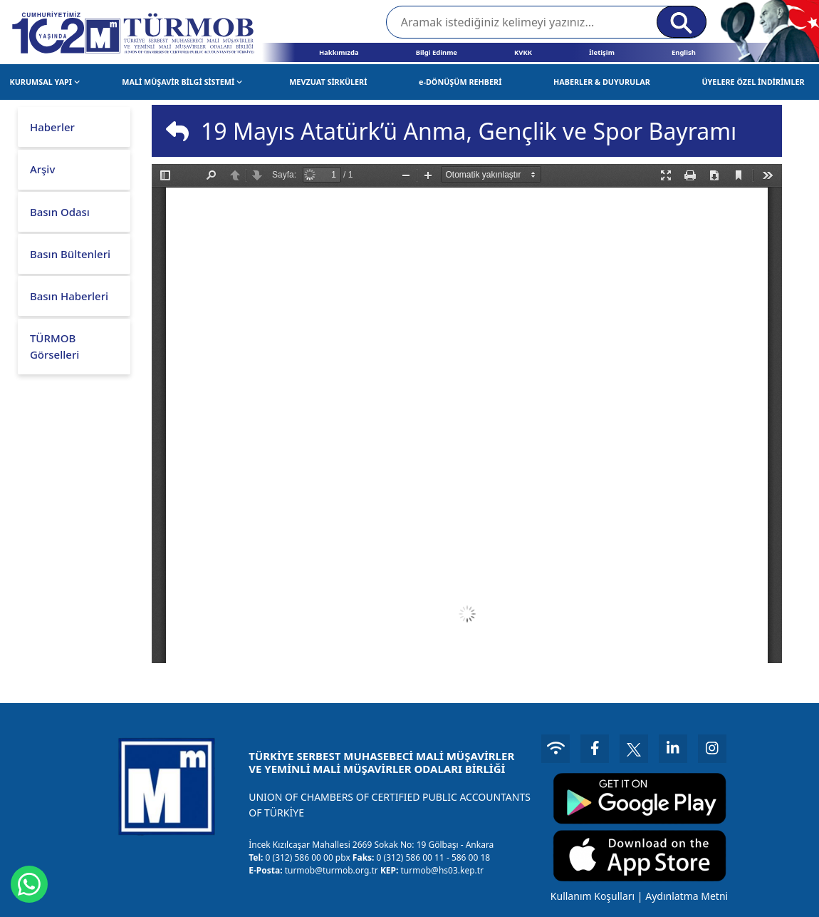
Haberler (52, 127)
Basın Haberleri (69, 296)
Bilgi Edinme (436, 52)
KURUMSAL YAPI (45, 81)
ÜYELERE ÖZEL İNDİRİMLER (752, 81)
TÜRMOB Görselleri (54, 346)
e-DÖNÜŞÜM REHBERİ (460, 81)
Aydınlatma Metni (686, 896)
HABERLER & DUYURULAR (601, 81)
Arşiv (42, 169)
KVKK (523, 52)
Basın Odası (60, 212)
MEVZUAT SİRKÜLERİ (328, 81)
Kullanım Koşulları (593, 896)
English (684, 52)
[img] (177, 131)
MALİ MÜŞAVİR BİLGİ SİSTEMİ (182, 81)
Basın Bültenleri (70, 254)
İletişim (602, 52)
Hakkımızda (339, 52)
